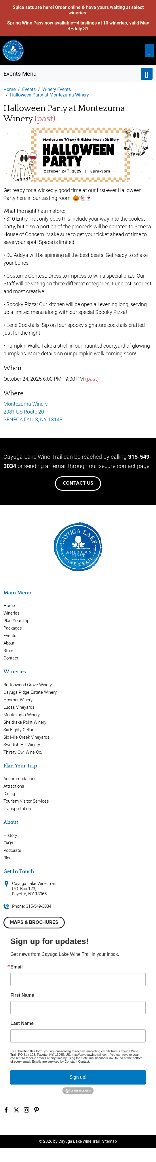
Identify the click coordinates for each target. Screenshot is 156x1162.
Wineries (11, 613)
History (10, 835)
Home (9, 605)
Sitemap (109, 1141)
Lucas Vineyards (19, 707)
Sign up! (78, 1077)
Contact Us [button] (78, 483)
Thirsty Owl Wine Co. (22, 752)
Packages (12, 628)
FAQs (8, 843)
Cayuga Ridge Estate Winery (30, 692)
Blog (7, 857)
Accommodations (20, 778)
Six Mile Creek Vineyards (26, 737)
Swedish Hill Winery (21, 744)
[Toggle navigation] (149, 50)
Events (9, 635)
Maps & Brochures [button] (34, 922)
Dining (9, 793)
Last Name (22, 1023)
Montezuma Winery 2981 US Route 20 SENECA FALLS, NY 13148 (32, 411)
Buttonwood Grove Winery (27, 684)
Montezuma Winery (21, 714)
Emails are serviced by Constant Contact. (61, 1061)
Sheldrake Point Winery (24, 722)
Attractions (13, 786)
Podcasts (12, 850)
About (8, 643)
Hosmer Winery (18, 699)
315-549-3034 (38, 906)
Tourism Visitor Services (26, 801)
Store (8, 650)
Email (16, 967)
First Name (22, 995)
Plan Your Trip (16, 620)
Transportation (17, 808)
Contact (10, 658)
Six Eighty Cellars (19, 729)
